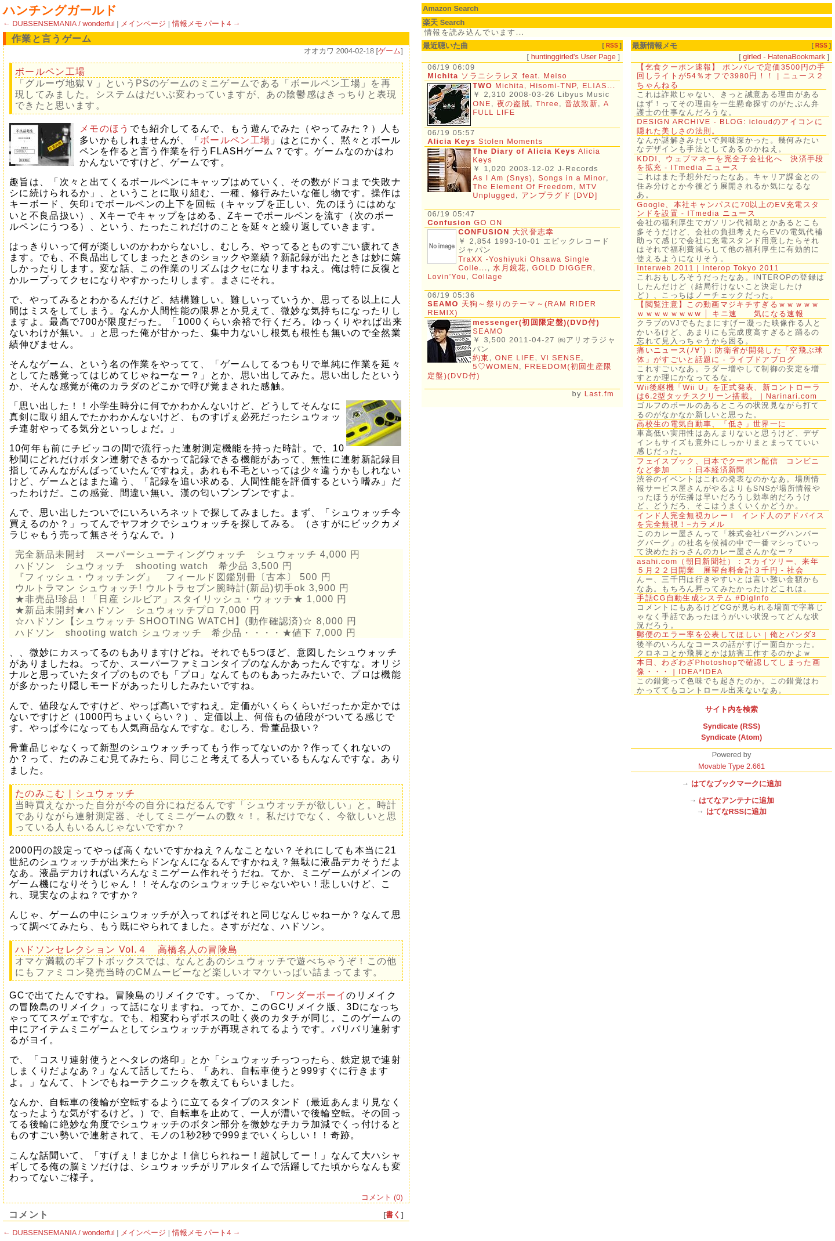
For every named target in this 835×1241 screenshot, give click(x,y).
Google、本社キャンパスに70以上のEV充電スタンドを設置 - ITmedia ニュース (728, 209)
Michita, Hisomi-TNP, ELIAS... (555, 85)
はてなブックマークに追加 (736, 783)
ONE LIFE (515, 357)
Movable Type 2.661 (731, 766)
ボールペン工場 (50, 72)
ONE (482, 103)
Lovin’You (446, 276)
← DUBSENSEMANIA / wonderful (59, 23)
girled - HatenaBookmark (784, 56)
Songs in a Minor (572, 177)
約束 (481, 357)
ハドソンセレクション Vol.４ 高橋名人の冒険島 (126, 949)
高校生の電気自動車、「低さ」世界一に (711, 423)
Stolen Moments (485, 141)
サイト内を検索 (731, 709)
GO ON (464, 222)
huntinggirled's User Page (573, 56)
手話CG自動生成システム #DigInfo (703, 598)
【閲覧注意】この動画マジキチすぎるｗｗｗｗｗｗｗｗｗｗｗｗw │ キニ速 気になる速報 (728, 308)
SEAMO (488, 331)
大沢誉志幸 (533, 231)
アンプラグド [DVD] (559, 195)
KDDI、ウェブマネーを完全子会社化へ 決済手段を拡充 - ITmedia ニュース (730, 163)
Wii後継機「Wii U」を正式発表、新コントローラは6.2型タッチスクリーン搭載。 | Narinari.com (729, 391)
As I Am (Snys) (502, 177)
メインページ (143, 23)
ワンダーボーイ (311, 995)
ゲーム (389, 50)
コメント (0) (381, 1197)
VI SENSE (560, 357)
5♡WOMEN (496, 366)
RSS (612, 45)
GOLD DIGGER (562, 267)
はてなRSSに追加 (736, 811)
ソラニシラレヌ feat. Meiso (497, 75)
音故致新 (581, 103)
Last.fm (599, 393)
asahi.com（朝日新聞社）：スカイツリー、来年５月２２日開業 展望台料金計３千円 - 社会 (728, 565)
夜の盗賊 (513, 103)
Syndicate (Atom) (731, 737)
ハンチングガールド (60, 10)
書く (393, 1214)
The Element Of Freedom (523, 186)
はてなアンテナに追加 (736, 800)
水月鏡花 (509, 267)
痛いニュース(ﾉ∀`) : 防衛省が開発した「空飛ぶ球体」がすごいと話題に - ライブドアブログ (730, 354)
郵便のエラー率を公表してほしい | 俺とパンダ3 (726, 634)
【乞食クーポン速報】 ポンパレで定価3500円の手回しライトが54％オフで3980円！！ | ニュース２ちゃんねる (731, 76)
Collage (487, 276)
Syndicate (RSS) (731, 726)
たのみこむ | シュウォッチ (75, 793)
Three (547, 103)
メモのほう (104, 128)
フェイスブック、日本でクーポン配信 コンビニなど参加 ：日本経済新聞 (728, 465)
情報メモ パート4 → (206, 23)
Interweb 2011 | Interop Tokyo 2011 (708, 267)
